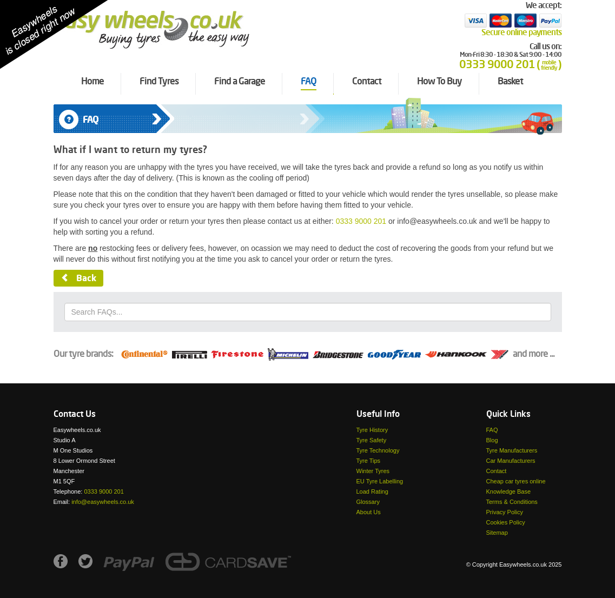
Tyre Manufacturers (512, 450)
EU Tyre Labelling (380, 481)
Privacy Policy (504, 512)
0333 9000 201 (361, 221)
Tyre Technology (378, 450)
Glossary (368, 502)
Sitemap (497, 532)
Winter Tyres (373, 471)
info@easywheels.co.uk (102, 502)
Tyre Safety (371, 440)
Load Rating (372, 491)
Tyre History (372, 430)
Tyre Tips (368, 460)
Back (78, 278)
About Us (368, 512)
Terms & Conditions (512, 502)
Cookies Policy (505, 522)
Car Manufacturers (510, 460)
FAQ (492, 430)
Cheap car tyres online (516, 481)
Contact (496, 471)
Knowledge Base (508, 491)
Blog (492, 440)
